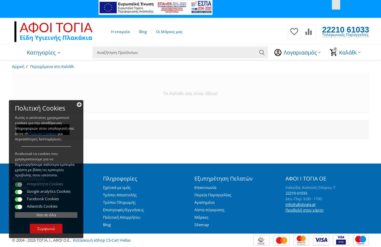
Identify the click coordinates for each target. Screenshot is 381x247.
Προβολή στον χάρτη (304, 210)
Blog (143, 31)
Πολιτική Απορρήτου (121, 217)
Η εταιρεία (120, 31)
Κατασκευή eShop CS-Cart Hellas (102, 240)
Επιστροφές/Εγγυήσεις (123, 209)
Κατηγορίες (41, 52)
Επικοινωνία (205, 187)
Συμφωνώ (46, 228)
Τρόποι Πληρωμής (119, 202)
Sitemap (201, 224)
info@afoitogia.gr (300, 204)
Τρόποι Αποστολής (120, 195)
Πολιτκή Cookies (43, 133)
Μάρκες (201, 217)
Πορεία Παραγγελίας (212, 195)
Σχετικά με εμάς (117, 187)
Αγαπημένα (204, 202)
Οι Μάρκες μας (169, 31)
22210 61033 (345, 29)
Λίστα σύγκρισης (209, 209)
